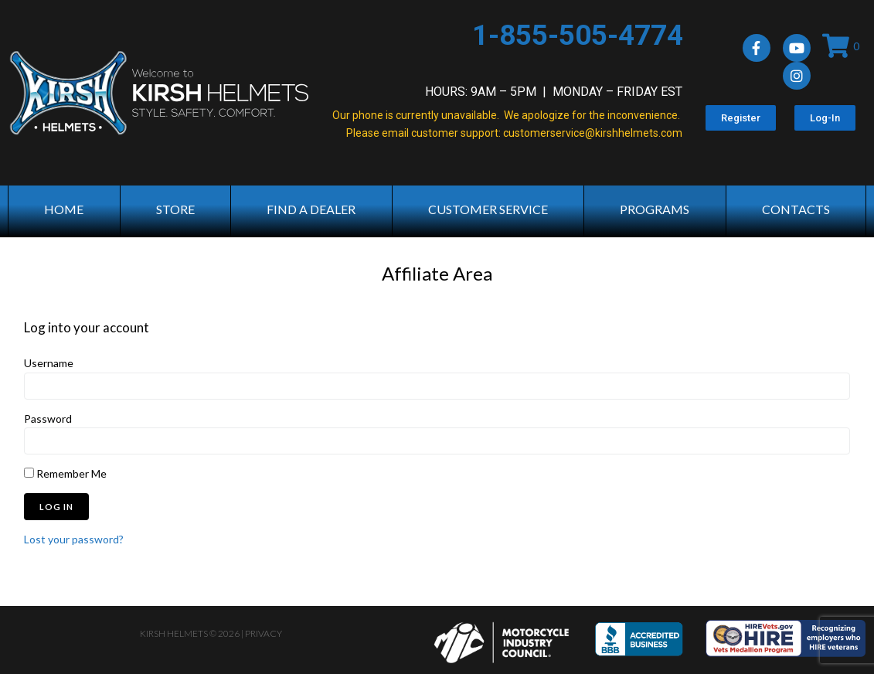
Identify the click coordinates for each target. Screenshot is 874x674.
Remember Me (65, 473)
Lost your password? (74, 539)
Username (48, 362)
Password (48, 418)
